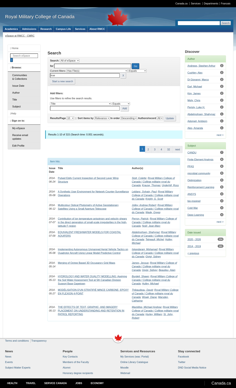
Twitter (181, 362)
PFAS (190, 166)
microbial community (198, 173)
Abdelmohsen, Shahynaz (146, 232)
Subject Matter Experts (18, 367)
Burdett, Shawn (140, 276)
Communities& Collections (19, 77)
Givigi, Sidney (153, 256)
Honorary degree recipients (78, 373)
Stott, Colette (139, 178)
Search (226, 23)
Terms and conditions (17, 340)
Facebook (183, 356)
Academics (11, 29)
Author (16, 92)
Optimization (194, 180)
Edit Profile (18, 145)
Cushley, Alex (194, 72)
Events (9, 362)
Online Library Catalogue (134, 362)
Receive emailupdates (20, 137)
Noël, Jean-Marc (151, 226)
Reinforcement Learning (200, 187)
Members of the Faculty (76, 362)
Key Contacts (70, 356)
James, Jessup (140, 263)
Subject (16, 106)
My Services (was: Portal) (134, 356)
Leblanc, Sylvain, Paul (144, 191)
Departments (211, 3)
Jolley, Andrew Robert (144, 205)
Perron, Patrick (140, 218)
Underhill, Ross (170, 185)
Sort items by (85, 118)
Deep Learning (195, 215)
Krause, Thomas (151, 185)
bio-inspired (193, 201)
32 (168, 149)
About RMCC (97, 29)
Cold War (192, 208)
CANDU (191, 152)
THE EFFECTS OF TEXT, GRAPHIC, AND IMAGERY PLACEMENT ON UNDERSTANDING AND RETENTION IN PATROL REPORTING (91, 311)
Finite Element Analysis (200, 159)
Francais (225, 3)
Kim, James (194, 93)
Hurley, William (154, 314)
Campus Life (63, 29)
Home (14, 48)
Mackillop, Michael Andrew (147, 307)
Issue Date (18, 85)
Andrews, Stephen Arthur (201, 65)
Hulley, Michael (150, 283)
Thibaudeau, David (142, 290)
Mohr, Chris (193, 100)
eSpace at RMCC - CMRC (20, 35)
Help (13, 113)
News (8, 356)
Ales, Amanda (195, 128)
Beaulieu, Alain (167, 270)
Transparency (39, 340)
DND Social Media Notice (192, 367)
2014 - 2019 (194, 246)
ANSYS (191, 194)
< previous (193, 253)
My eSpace (18, 128)
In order (115, 118)
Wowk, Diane (149, 297)
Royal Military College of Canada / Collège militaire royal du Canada (153, 182)
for (51, 66)
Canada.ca (181, 3)
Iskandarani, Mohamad (144, 249)
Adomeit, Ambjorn (197, 121)
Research (46, 29)
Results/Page (58, 118)
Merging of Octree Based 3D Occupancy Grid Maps (86, 263)
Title (14, 99)
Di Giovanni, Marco (198, 79)
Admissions (29, 29)
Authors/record (147, 118)
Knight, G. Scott (154, 199)
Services (195, 3)
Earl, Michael (194, 86)
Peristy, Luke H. (196, 107)
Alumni (66, 367)
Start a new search (62, 81)
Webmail (125, 373)
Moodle (124, 367)
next (177, 149)
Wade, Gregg (153, 212)
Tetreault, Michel (155, 239)
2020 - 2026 (194, 239)
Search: (54, 60)
